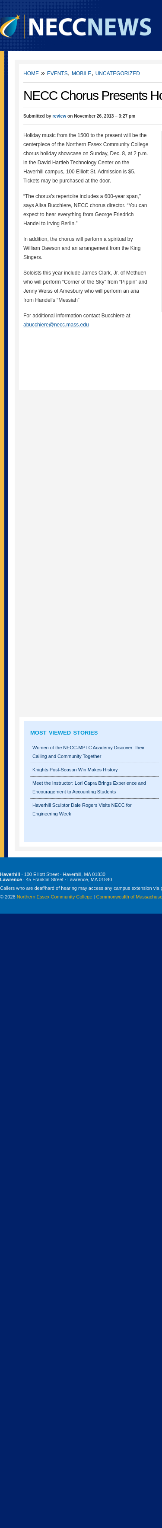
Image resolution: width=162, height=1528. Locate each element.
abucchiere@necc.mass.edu (56, 325)
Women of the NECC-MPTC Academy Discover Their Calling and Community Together (88, 752)
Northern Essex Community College (54, 896)
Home (31, 73)
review (59, 116)
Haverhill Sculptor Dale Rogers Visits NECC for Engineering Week (82, 809)
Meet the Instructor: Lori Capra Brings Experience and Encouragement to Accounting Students (89, 787)
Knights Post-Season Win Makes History (75, 769)
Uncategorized (117, 73)
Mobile (81, 73)
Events (57, 73)
